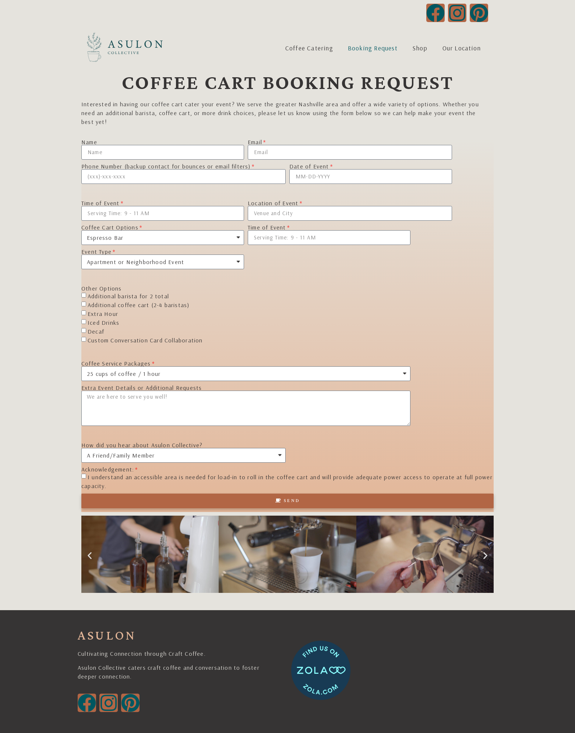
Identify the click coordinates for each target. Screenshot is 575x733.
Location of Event (273, 203)
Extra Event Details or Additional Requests (141, 388)
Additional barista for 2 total (128, 296)
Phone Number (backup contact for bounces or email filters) (166, 166)
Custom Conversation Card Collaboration (145, 340)
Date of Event (309, 166)
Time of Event (100, 203)
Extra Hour (103, 313)
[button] (89, 555)
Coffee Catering (309, 48)
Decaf (96, 331)
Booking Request (373, 48)
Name (89, 142)
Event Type (96, 252)
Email (255, 142)
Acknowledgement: (107, 469)
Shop (420, 48)
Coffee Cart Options (109, 227)
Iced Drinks (103, 322)
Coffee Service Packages (116, 363)
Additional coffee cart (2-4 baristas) (138, 305)
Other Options (101, 288)
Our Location (461, 48)
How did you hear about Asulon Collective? (141, 445)
